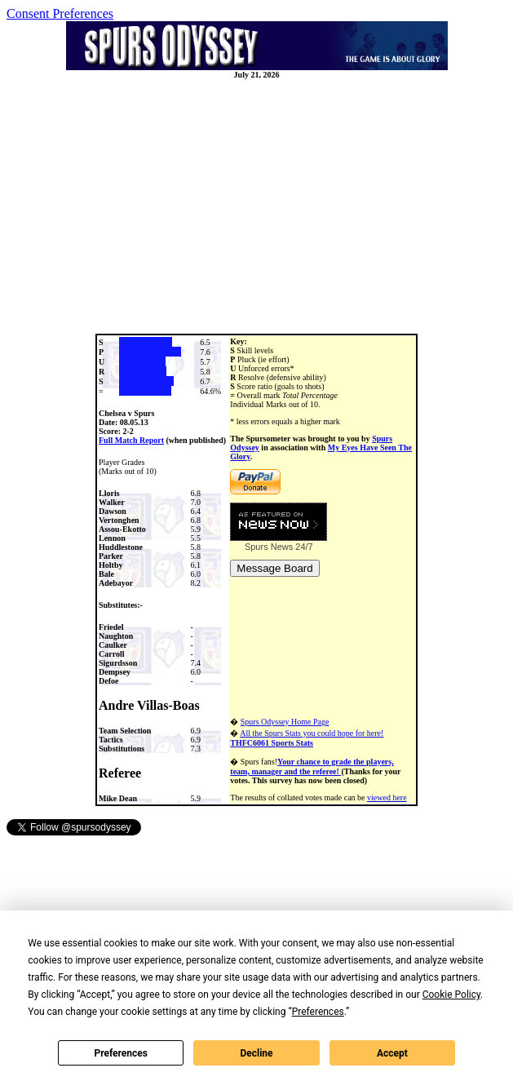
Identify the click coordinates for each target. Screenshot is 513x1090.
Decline (256, 1053)
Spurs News (269, 547)
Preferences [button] (318, 1011)
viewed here (387, 797)
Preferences (121, 1053)
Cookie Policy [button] (451, 994)
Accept (392, 1053)
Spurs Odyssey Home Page (285, 721)
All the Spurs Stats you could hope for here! (306, 738)
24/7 (302, 547)
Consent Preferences (60, 13)
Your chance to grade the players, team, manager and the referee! (311, 766)
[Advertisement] (260, 206)
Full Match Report (131, 440)
